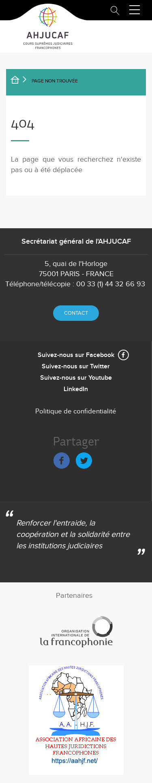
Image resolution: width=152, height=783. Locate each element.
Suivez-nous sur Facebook (76, 355)
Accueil (20, 81)
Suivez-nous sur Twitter (76, 366)
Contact (76, 313)
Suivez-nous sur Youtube (76, 378)
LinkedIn (76, 389)
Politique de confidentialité (75, 411)
